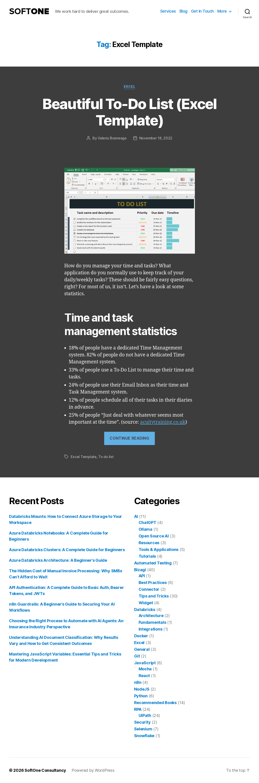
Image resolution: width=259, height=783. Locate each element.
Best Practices (153, 582)
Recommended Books (155, 702)
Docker (141, 635)
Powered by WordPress (93, 770)
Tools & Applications (159, 549)
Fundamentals (152, 622)
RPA (138, 709)
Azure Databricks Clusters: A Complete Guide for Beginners (67, 549)
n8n (138, 682)
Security (142, 722)
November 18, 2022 (155, 138)
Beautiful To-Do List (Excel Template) (129, 112)
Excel (129, 87)
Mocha (145, 669)
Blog (183, 11)
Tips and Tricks (154, 596)
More (222, 11)
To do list (105, 456)
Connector (149, 589)
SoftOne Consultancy (45, 770)
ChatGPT (147, 522)
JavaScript (145, 662)
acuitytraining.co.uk (162, 422)
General (142, 649)
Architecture (151, 615)
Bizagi (140, 569)
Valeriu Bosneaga (112, 138)
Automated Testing (153, 563)
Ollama (145, 529)
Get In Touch (202, 11)
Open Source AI (154, 536)
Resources (149, 542)
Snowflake (144, 735)
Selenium (143, 729)
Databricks (144, 609)
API (142, 575)
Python (141, 696)
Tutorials (147, 556)
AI (136, 516)
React (144, 675)
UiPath (145, 715)
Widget (146, 602)
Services (168, 11)
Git (137, 656)
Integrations (150, 629)
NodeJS (141, 689)
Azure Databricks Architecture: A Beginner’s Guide (58, 560)
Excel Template (84, 456)
